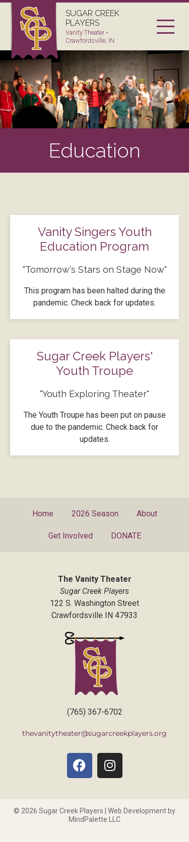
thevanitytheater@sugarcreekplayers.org (94, 733)
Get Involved (70, 536)
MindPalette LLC (94, 819)
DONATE (126, 536)
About (147, 513)
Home (42, 513)
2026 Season (95, 513)
